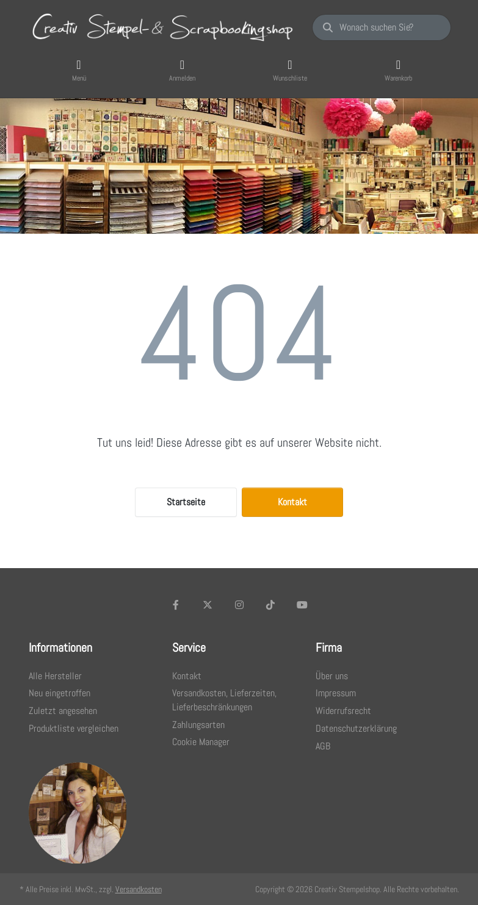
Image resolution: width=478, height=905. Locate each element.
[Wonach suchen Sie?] (381, 27)
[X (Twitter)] (207, 604)
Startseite (186, 502)
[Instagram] (239, 604)
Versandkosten (138, 889)
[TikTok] (270, 604)
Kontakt (292, 502)
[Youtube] (302, 604)
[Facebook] (176, 604)
